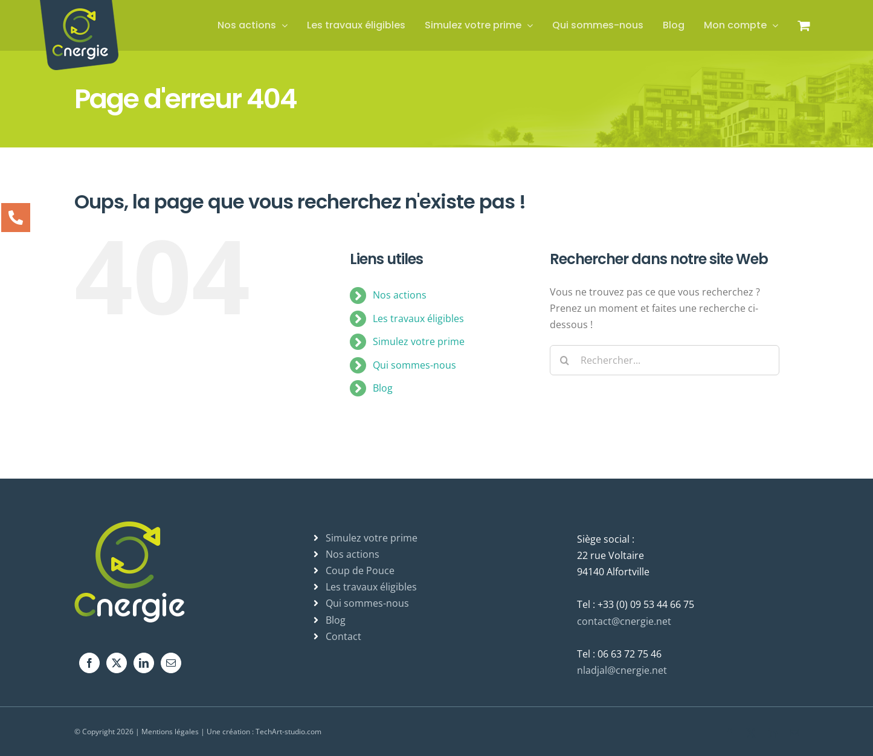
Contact (343, 636)
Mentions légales (170, 731)
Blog (383, 388)
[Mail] (171, 663)
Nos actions (400, 295)
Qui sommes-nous (414, 365)
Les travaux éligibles (418, 318)
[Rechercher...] (664, 360)
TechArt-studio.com (288, 731)
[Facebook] (89, 663)
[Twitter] (116, 663)
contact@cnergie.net (624, 621)
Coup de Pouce (360, 570)
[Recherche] (565, 360)
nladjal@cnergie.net (622, 670)
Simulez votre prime (419, 341)
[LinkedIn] (144, 663)
